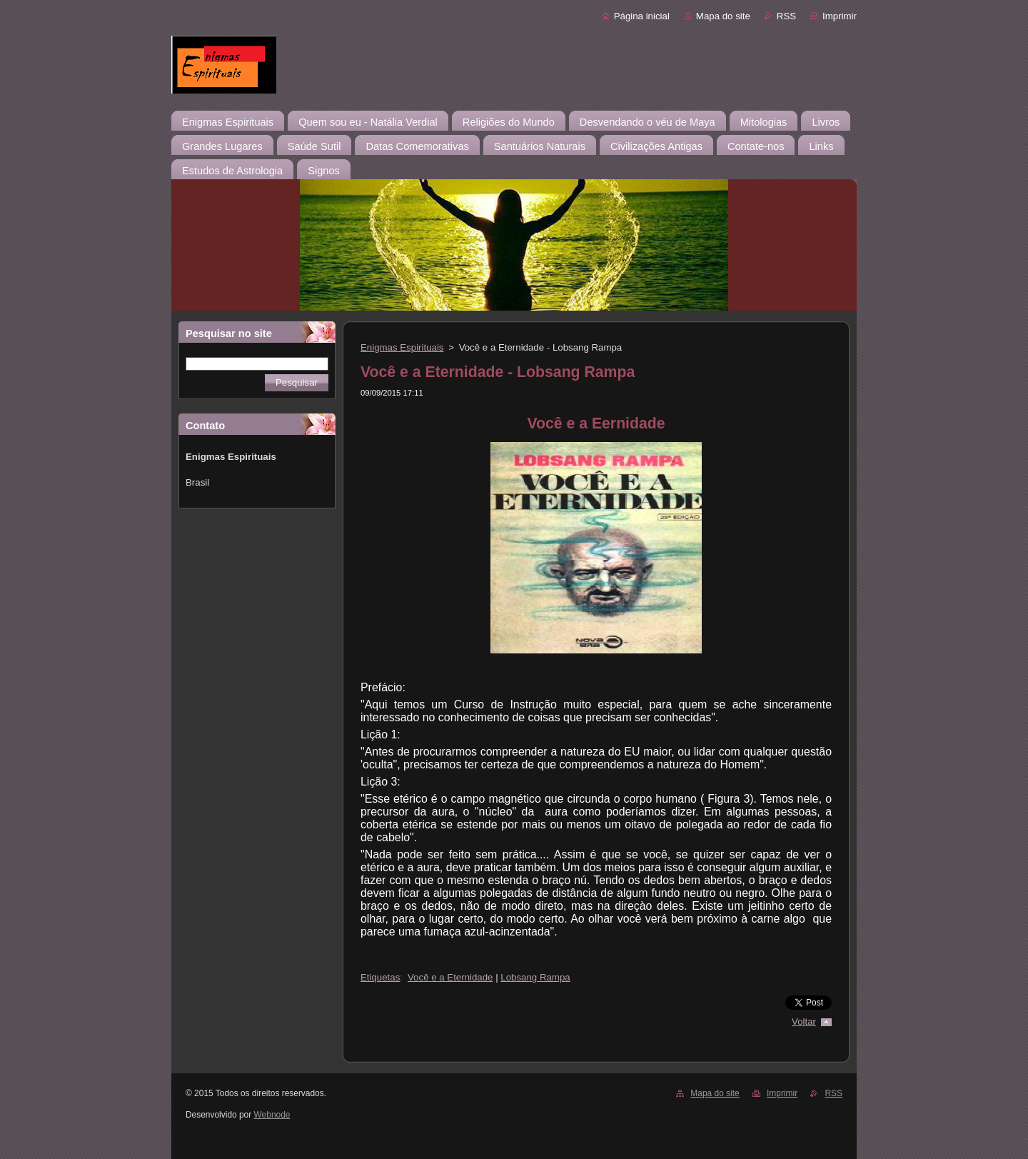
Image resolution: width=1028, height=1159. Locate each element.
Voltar (804, 1021)
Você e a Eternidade (450, 977)
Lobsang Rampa (535, 977)
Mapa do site (723, 16)
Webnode (272, 1115)
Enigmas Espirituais (402, 347)
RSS (786, 16)
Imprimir (839, 16)
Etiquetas (380, 977)
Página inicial (642, 16)
